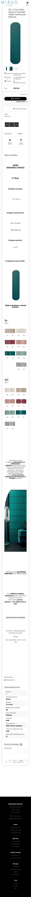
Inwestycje (15, 866)
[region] (15, 783)
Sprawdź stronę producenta (15, 617)
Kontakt (15, 883)
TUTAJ (24, 574)
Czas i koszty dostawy (15, 858)
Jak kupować (15, 874)
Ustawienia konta (15, 844)
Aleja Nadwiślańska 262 (15, 807)
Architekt (15, 872)
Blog (15, 888)
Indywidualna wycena (15, 869)
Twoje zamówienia (15, 841)
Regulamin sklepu (15, 827)
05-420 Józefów (15, 809)
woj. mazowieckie (15, 812)
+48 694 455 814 (16, 816)
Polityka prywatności (15, 830)
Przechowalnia (15, 846)
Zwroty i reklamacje (16, 832)
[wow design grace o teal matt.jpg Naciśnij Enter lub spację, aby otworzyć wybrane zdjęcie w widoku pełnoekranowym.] (15, 43)
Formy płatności (15, 855)
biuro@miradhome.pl (16, 818)
